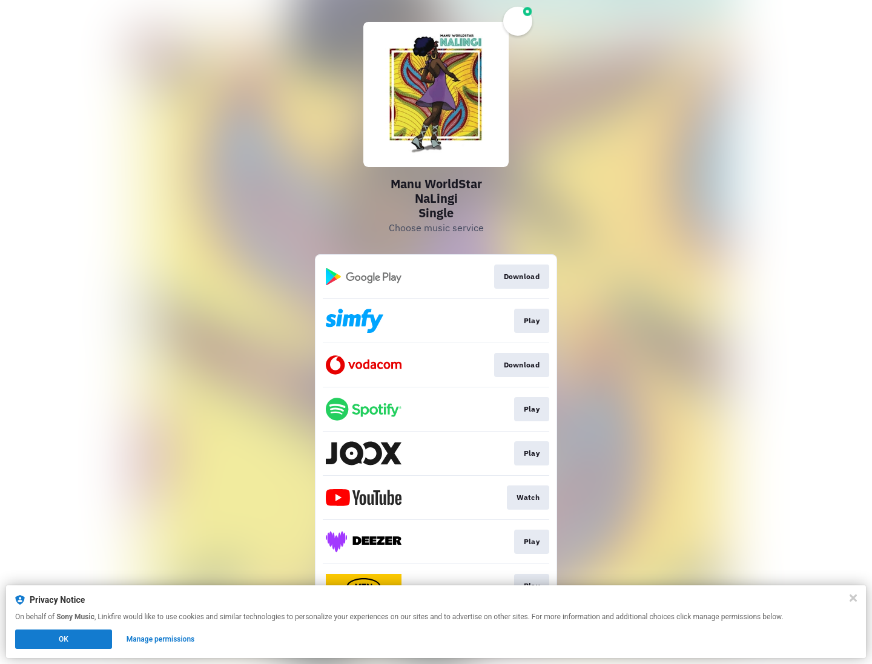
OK (63, 639)
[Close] (853, 598)
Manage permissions (161, 639)
